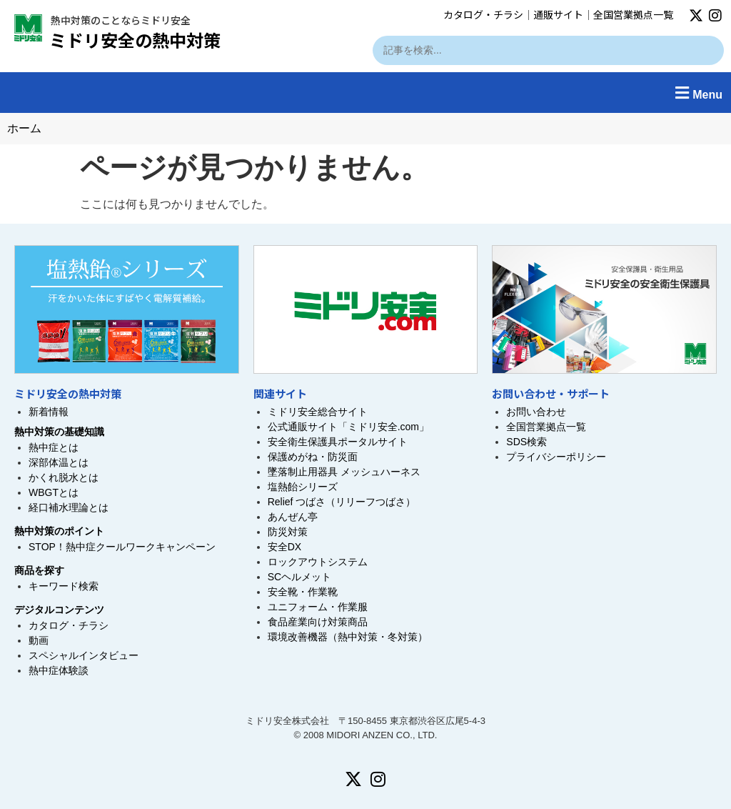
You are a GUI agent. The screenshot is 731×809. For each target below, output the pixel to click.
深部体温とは (59, 462)
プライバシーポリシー (556, 456)
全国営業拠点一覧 (633, 14)
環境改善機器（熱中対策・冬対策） (348, 636)
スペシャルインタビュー (83, 655)
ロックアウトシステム (318, 561)
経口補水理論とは (69, 507)
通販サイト (558, 14)
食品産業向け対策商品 (318, 621)
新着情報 (49, 411)
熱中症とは (54, 447)
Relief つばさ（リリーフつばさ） (342, 501)
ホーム (24, 128)
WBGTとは (54, 492)
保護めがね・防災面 (313, 456)
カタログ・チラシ (483, 14)
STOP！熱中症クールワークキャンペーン (122, 546)
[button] (365, 92)
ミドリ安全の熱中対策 (135, 39)
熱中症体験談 (59, 670)
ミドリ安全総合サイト (318, 411)
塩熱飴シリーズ (303, 486)
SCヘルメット (299, 576)
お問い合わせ (536, 411)
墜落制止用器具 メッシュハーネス (344, 471)
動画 (39, 640)
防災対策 (288, 531)
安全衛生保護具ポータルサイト (338, 441)
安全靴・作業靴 (303, 591)
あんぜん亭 (293, 516)
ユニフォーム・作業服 (318, 606)
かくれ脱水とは (64, 477)
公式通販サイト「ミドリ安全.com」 (348, 426)
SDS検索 (526, 441)
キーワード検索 (64, 586)
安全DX (284, 546)
